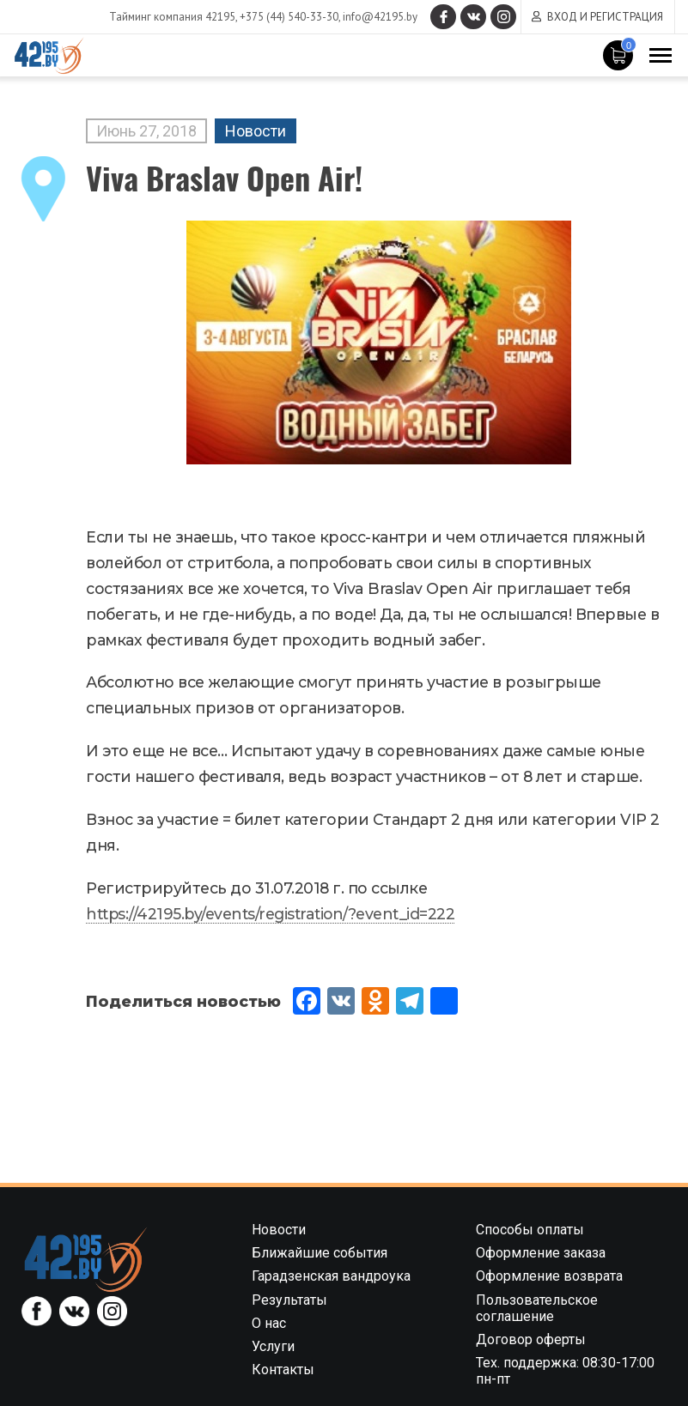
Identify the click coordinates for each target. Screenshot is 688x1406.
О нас (269, 1323)
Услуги (273, 1346)
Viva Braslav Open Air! (224, 177)
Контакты (283, 1369)
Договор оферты (531, 1339)
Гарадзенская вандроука (331, 1276)
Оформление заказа (541, 1253)
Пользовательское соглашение (537, 1308)
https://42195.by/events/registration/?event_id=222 (270, 914)
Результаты (289, 1300)
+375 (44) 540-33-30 (289, 16)
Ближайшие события (319, 1253)
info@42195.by (380, 16)
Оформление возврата (549, 1276)
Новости (255, 131)
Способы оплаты (530, 1229)
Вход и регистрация (605, 16)
